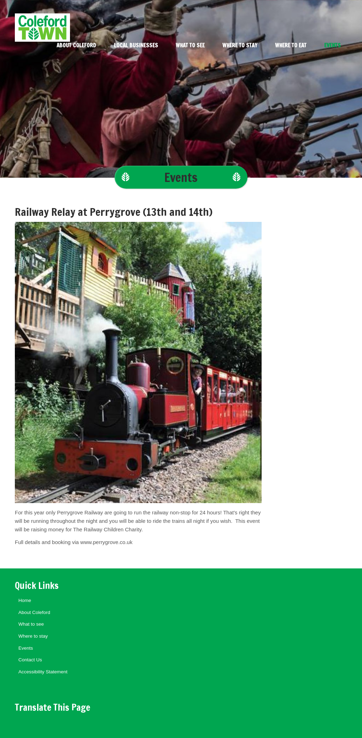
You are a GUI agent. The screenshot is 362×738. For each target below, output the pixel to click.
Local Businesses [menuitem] (136, 45)
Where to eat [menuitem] (290, 45)
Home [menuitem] (24, 600)
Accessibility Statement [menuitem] (43, 671)
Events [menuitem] (332, 45)
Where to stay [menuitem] (239, 45)
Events (181, 177)
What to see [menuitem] (190, 45)
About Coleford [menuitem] (76, 45)
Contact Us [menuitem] (30, 659)
